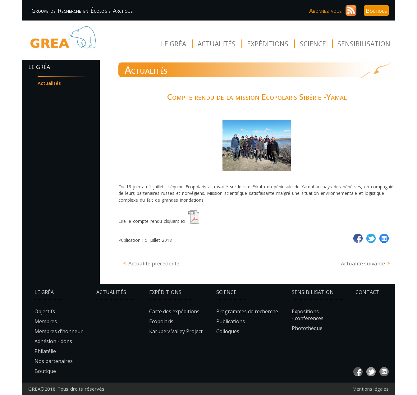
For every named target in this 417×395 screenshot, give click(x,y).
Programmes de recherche (247, 311)
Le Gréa (173, 43)
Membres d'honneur (58, 331)
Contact (367, 292)
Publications (230, 321)
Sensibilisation (363, 43)
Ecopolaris (161, 321)
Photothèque (307, 328)
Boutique (376, 11)
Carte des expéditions (174, 311)
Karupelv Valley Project (176, 331)
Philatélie (45, 351)
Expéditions (267, 43)
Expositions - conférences (307, 315)
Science (313, 43)
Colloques (227, 331)
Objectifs (44, 311)
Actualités (217, 43)
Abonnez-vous (325, 11)
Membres (45, 321)
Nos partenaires (53, 361)
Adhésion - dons (53, 341)
